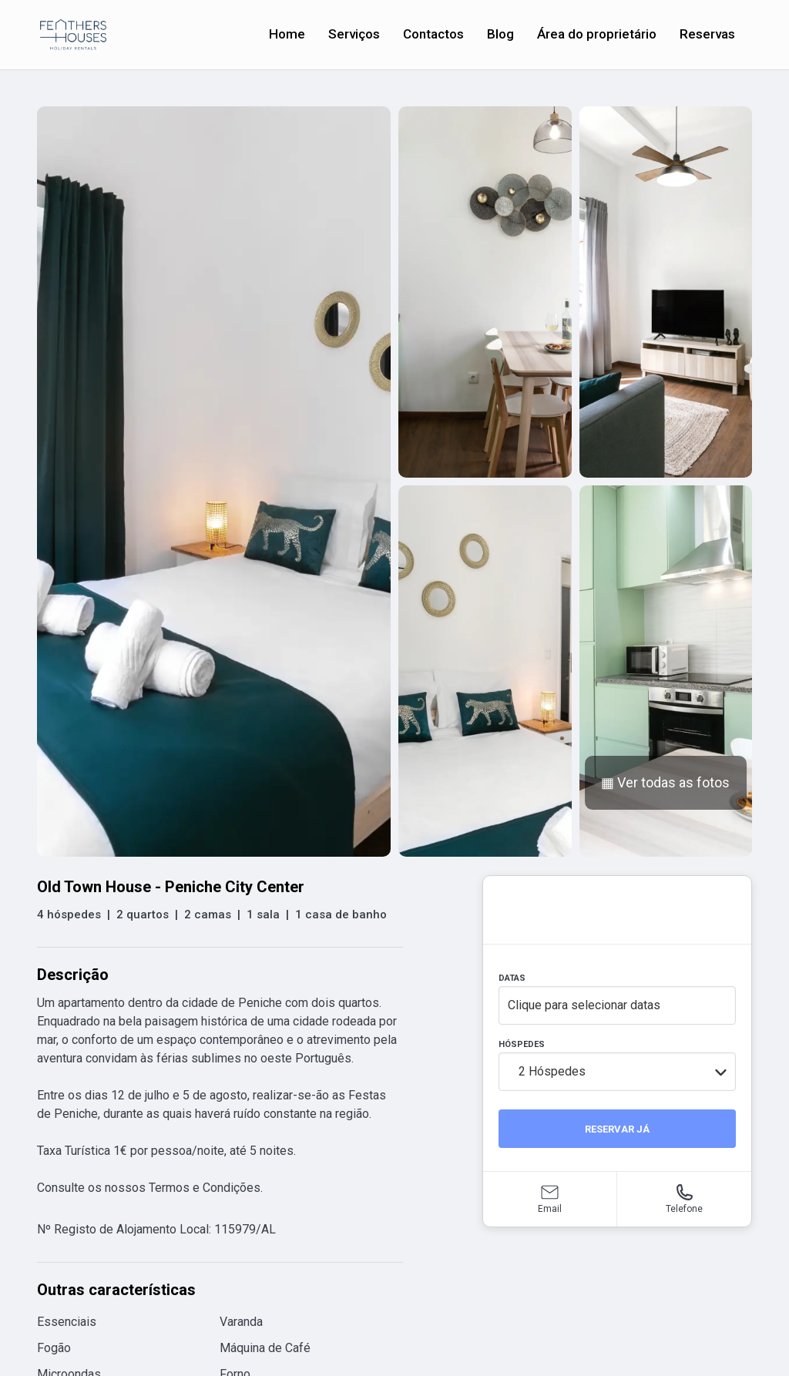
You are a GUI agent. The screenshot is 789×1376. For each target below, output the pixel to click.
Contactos (433, 34)
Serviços (354, 34)
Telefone (684, 1208)
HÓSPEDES (522, 1044)
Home (287, 34)
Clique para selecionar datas (584, 1005)
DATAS (512, 978)
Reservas (707, 34)
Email (550, 1208)
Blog (500, 34)
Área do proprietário (596, 34)
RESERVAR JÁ (617, 1129)
